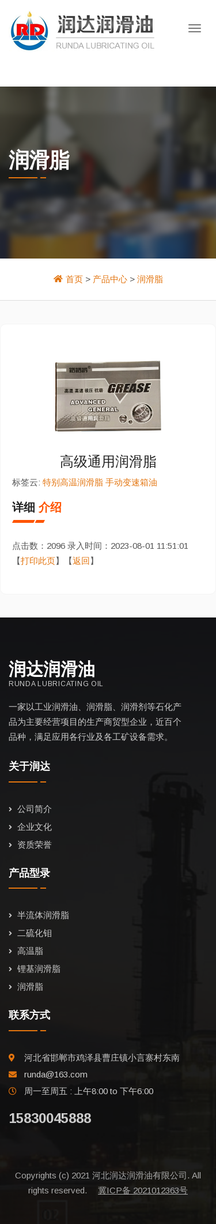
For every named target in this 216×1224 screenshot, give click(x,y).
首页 (74, 279)
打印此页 (38, 561)
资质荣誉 (34, 844)
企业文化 (34, 827)
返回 (81, 561)
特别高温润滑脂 (73, 482)
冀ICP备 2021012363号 (143, 1190)
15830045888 (50, 1118)
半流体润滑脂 (43, 915)
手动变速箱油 (131, 482)
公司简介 (34, 809)
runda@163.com (56, 1074)
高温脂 (30, 951)
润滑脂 (150, 279)
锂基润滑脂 (38, 969)
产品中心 (110, 279)
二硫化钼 (34, 933)
